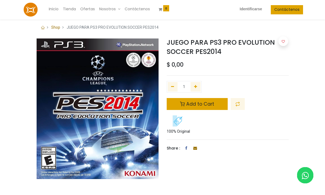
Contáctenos (272, 9)
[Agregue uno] (196, 87)
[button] (238, 104)
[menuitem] (68, 9)
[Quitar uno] (173, 87)
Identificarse (236, 9)
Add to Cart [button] (197, 104)
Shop (55, 27)
